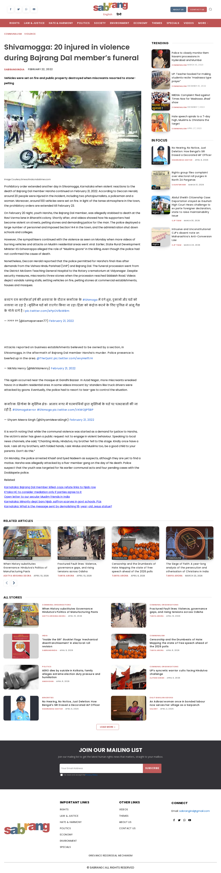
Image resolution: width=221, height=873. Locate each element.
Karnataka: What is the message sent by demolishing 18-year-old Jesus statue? (58, 506)
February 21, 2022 (61, 321)
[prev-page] (6, 583)
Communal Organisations (17, 558)
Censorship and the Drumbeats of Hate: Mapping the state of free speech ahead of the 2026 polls (134, 567)
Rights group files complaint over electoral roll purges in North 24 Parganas (190, 176)
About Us (178, 9)
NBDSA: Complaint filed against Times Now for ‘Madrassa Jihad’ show (190, 98)
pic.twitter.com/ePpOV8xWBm (47, 311)
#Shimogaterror (24, 410)
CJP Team (176, 220)
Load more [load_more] (107, 726)
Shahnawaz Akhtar (182, 160)
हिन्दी (119, 14)
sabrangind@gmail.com (194, 811)
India (45, 635)
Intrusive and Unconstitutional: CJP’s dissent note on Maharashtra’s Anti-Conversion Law (192, 234)
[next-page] (14, 583)
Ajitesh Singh (157, 678)
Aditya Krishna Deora (17, 575)
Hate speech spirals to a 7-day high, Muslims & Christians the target (190, 120)
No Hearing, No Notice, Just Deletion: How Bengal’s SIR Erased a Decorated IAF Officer (192, 151)
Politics (46, 666)
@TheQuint (45, 358)
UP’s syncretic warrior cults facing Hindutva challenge (179, 672)
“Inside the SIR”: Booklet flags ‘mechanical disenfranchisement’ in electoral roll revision (70, 643)
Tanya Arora (66, 575)
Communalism (13, 34)
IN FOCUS (159, 140)
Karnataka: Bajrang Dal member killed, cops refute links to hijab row (50, 487)
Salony (154, 709)
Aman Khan (48, 681)
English (107, 14)
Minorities (158, 163)
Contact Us (197, 9)
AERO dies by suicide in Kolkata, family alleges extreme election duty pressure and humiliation (71, 674)
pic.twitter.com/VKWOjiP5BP (72, 410)
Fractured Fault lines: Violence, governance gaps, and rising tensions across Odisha (77, 567)
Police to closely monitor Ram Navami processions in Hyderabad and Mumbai (192, 56)
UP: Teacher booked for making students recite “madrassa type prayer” (191, 77)
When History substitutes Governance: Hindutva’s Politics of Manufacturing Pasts (25, 567)
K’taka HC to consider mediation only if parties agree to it (43, 492)
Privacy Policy (91, 775)
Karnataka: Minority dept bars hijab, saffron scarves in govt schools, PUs (52, 502)
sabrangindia (49, 650)
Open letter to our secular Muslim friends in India (37, 497)
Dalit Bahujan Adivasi (161, 697)
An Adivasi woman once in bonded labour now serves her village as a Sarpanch (177, 703)
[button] (210, 9)
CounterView (179, 184)
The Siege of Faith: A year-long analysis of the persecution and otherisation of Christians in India (187, 567)
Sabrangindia (14, 69)
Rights (156, 188)
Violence (30, 34)
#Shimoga (90, 300)
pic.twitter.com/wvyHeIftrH (73, 358)
